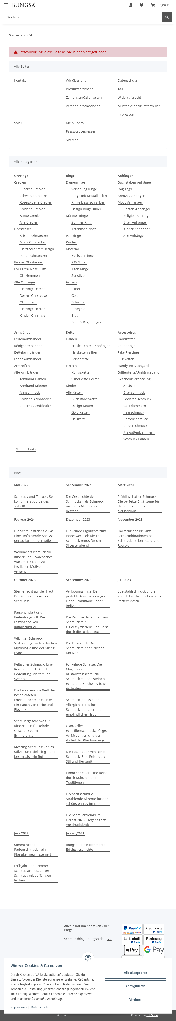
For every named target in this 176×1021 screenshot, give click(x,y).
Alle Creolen (29, 222)
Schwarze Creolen (33, 195)
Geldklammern (134, 405)
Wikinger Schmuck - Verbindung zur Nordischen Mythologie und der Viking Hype (35, 645)
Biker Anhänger (135, 222)
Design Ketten (82, 405)
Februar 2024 (24, 519)
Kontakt (20, 80)
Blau (75, 315)
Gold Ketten (81, 412)
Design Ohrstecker (34, 295)
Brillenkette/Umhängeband (139, 372)
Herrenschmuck (135, 419)
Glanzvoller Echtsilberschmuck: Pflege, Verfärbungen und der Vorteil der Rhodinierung (86, 733)
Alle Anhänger (134, 235)
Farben (71, 282)
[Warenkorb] (159, 5)
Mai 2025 (21, 485)
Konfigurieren (134, 986)
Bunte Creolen (31, 215)
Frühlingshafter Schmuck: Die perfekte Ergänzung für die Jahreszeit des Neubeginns (139, 503)
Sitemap (72, 140)
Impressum (126, 114)
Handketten (127, 339)
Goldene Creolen (32, 209)
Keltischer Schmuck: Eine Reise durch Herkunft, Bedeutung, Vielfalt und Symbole (33, 671)
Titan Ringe (80, 269)
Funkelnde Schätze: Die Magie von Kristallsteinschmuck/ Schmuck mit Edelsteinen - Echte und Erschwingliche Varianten (86, 676)
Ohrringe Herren (32, 309)
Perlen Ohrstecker (33, 255)
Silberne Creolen (32, 189)
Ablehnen (134, 999)
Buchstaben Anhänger (135, 182)
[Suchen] (83, 17)
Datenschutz (127, 80)
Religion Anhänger (137, 215)
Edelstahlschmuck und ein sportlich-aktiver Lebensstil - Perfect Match (139, 596)
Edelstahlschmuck (137, 399)
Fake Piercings (129, 352)
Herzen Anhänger (136, 209)
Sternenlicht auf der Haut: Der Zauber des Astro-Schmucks (34, 596)
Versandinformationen (83, 106)
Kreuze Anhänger (131, 195)
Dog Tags (125, 189)
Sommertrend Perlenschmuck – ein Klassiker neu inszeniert (32, 849)
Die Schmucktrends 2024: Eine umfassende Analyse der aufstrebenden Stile (34, 536)
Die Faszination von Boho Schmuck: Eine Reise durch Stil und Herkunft (86, 757)
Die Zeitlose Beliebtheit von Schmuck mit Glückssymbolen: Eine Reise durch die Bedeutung (87, 624)
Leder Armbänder (27, 359)
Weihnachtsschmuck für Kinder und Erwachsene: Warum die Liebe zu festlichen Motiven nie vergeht (33, 561)
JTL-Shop (152, 1015)
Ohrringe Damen (33, 289)
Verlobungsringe (84, 189)
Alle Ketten (74, 392)
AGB (121, 89)
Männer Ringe (77, 215)
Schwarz (78, 302)
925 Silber (79, 262)
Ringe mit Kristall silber (89, 195)
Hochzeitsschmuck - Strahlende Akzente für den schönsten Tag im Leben (87, 799)
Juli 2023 (124, 580)
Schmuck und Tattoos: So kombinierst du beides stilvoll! (33, 501)
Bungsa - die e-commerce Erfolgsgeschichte (85, 847)
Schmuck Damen (136, 439)
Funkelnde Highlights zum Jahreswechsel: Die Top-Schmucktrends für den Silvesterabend (86, 538)
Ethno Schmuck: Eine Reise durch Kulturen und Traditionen (86, 778)
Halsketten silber (84, 352)
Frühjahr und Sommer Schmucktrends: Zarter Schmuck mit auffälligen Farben (32, 873)
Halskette (79, 419)
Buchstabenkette (84, 399)
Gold (75, 295)
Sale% (18, 123)
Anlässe (129, 385)
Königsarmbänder (28, 346)
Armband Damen (33, 379)
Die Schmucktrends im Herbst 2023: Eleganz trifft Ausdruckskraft (86, 820)
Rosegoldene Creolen (36, 202)
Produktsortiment (79, 89)
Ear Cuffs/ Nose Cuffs (30, 269)
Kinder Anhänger (136, 229)
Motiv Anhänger (130, 202)
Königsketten (81, 372)
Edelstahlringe (83, 255)
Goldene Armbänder (35, 399)
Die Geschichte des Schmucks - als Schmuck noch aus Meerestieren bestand (84, 503)
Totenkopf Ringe (84, 229)
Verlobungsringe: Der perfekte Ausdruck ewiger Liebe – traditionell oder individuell (85, 598)
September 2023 (78, 580)
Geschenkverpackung (134, 379)
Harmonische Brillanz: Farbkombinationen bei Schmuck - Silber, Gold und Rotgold (139, 538)
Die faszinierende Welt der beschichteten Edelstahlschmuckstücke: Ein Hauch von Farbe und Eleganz (34, 700)
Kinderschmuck (135, 425)
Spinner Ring (81, 222)
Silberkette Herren (86, 379)
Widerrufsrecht (129, 97)
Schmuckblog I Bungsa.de (88, 939)
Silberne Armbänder (35, 405)
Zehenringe (126, 346)
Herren (71, 366)
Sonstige (78, 275)
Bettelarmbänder (27, 352)
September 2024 (78, 485)
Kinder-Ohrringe (32, 315)
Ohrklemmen (30, 275)
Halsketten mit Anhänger (91, 346)
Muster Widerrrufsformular (139, 106)
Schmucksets (26, 449)
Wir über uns (76, 80)
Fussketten (126, 359)
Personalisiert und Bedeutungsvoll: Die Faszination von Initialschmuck (29, 619)
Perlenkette (80, 359)
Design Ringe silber (86, 209)
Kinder (71, 242)
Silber (76, 289)
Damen (71, 339)
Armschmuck (30, 392)
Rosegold (78, 309)
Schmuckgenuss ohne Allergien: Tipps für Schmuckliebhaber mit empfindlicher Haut (83, 707)
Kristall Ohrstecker (34, 235)
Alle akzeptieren (134, 973)
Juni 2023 (21, 833)
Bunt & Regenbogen (87, 322)
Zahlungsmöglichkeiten (84, 97)
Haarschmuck (133, 412)
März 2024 (126, 485)
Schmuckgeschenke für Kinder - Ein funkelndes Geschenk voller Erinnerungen (32, 728)
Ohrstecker (22, 229)
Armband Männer (33, 385)
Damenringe (75, 182)
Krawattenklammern (139, 432)
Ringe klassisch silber (88, 202)
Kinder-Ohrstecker (28, 262)
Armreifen (22, 366)
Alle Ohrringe (24, 282)
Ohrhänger (28, 302)
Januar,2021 (75, 833)
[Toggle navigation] (6, 3)
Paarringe (73, 235)
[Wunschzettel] (141, 5)
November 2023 (130, 519)
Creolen (20, 182)
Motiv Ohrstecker (33, 242)
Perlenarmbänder (27, 339)
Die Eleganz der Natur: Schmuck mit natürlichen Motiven (85, 648)
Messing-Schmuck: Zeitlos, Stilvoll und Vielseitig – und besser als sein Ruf (35, 752)
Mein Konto (75, 123)
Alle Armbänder (26, 372)
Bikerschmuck (134, 392)
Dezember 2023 (78, 519)
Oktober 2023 (25, 580)
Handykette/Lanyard (133, 366)
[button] (131, 5)
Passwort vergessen (81, 131)
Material (72, 249)
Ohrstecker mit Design (37, 249)
